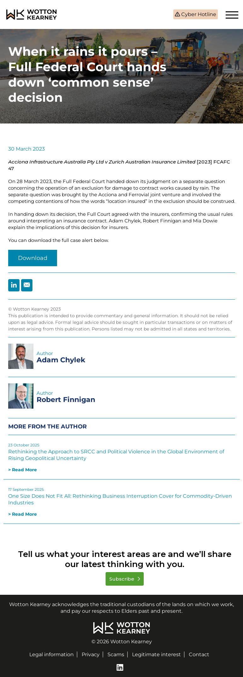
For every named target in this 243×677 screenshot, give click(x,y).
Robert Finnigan (66, 399)
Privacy (91, 654)
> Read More (22, 470)
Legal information (51, 654)
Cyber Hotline (198, 14)
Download (32, 258)
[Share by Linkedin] (14, 285)
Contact (199, 654)
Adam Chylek (61, 360)
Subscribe (122, 579)
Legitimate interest (156, 654)
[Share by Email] (26, 285)
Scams (115, 654)
